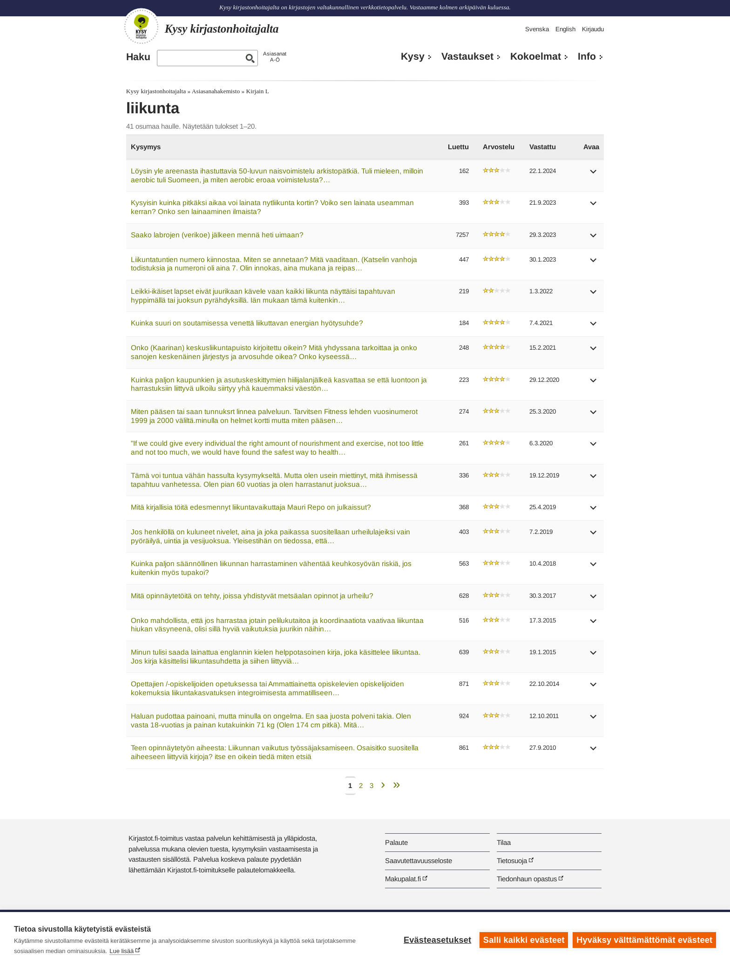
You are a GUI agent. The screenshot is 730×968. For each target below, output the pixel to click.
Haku (138, 56)
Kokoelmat (535, 56)
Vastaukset (467, 56)
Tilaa (504, 842)
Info (587, 56)
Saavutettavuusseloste (418, 860)
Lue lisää (121, 950)
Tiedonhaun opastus (527, 879)
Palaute (396, 842)
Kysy (413, 56)
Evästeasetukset (437, 940)
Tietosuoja (512, 860)
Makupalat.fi (403, 879)
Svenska (537, 29)
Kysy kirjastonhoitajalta (156, 91)
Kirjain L (257, 91)
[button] (593, 174)
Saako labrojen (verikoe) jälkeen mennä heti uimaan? (217, 235)
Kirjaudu (593, 29)
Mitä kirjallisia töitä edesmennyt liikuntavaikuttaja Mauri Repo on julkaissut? (251, 507)
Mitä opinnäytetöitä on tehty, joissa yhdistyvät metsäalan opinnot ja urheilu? (252, 596)
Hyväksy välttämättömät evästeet (644, 940)
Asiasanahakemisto (216, 91)
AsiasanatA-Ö (274, 56)
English (565, 29)
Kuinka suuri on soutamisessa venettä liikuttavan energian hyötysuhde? (247, 323)
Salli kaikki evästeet (524, 940)
